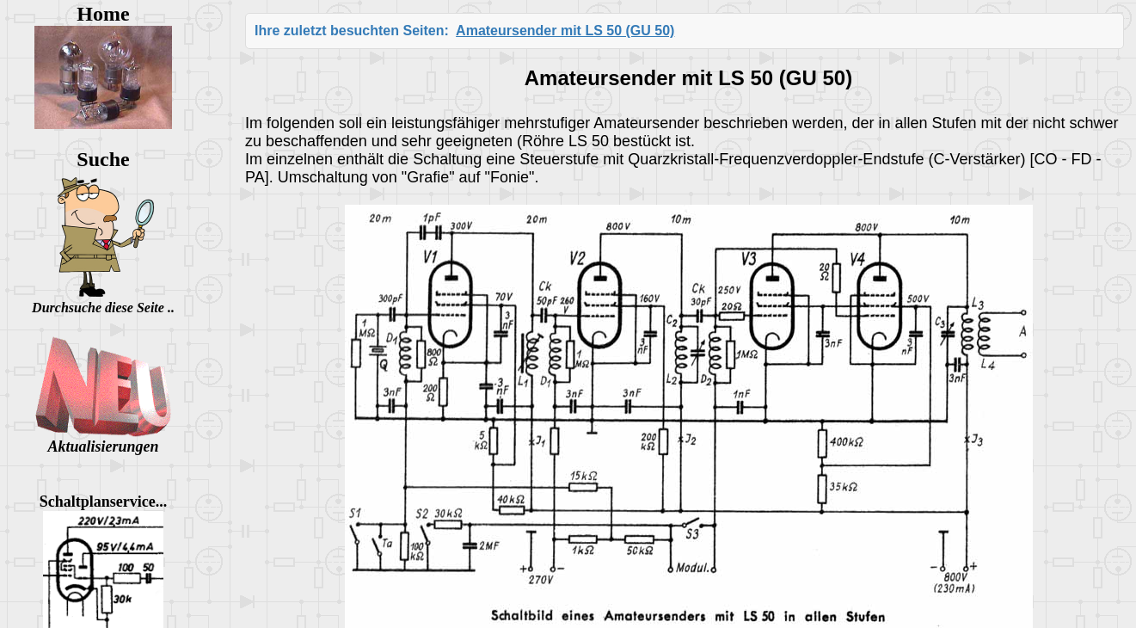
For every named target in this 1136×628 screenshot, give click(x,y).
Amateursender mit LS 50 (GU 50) (565, 30)
